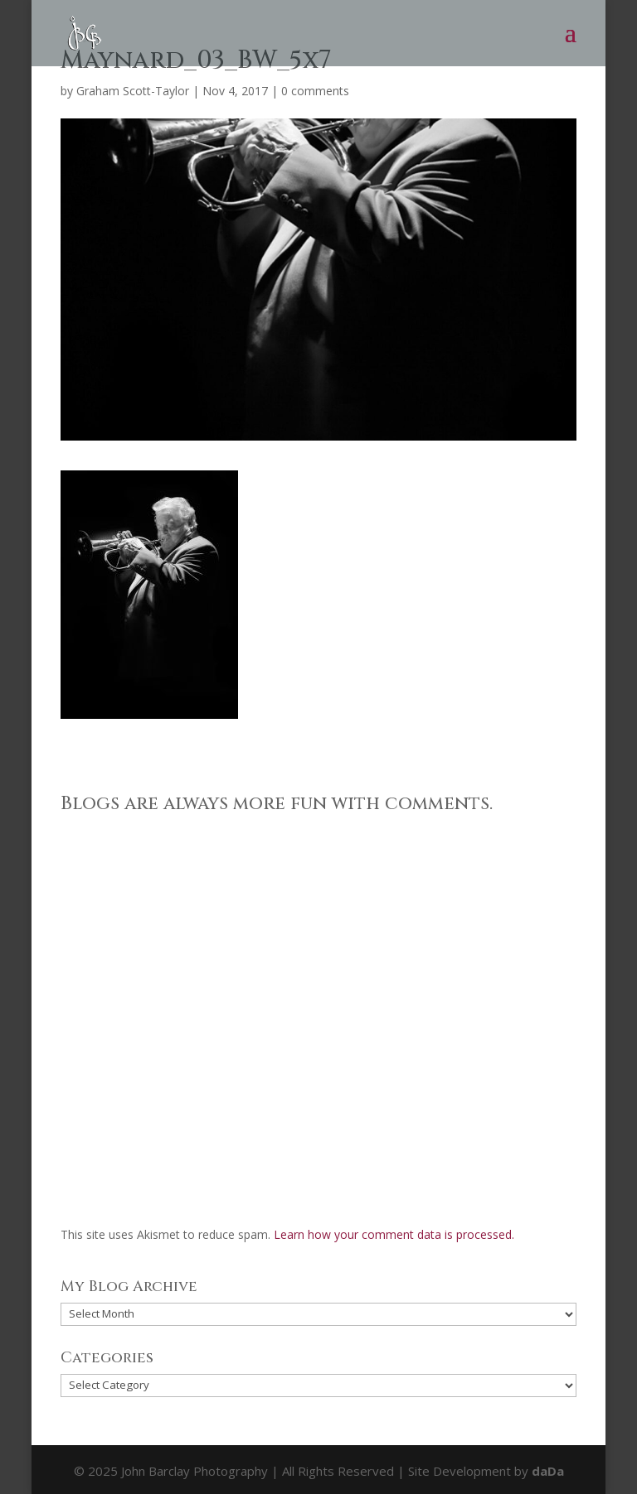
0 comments (315, 91)
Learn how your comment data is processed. (394, 1234)
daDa (548, 1471)
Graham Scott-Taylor (132, 91)
